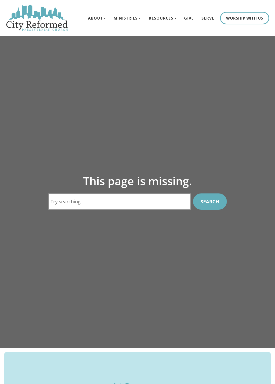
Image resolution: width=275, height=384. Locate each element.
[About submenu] (105, 18)
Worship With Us (244, 18)
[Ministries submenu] (140, 18)
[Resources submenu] (175, 18)
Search (210, 201)
